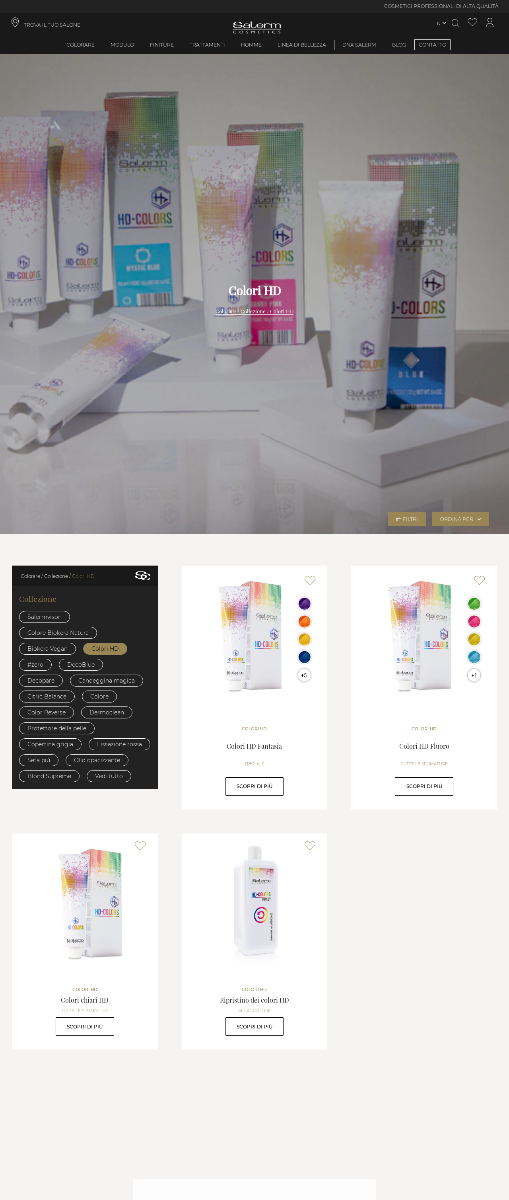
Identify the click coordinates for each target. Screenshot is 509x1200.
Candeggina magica (106, 680)
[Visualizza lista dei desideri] (472, 23)
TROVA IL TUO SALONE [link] (52, 25)
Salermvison (44, 616)
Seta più (38, 760)
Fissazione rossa (119, 744)
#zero (35, 664)
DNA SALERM (359, 45)
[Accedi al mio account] (490, 23)
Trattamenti (207, 45)
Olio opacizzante (97, 760)
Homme (251, 45)
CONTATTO (432, 45)
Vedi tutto (109, 776)
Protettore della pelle (56, 728)
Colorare (80, 45)
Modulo (122, 45)
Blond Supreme (49, 776)
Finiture (162, 45)
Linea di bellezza (302, 45)
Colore (99, 696)
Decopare (40, 680)
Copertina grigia (50, 744)
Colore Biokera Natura (58, 632)
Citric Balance (46, 696)
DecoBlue (81, 664)
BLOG (399, 45)
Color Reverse (46, 712)
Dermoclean (106, 712)
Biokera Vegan (47, 648)
